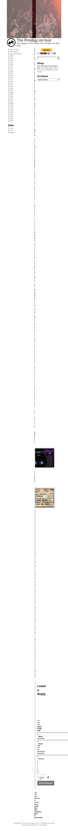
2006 (11, 93)
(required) (40, 741)
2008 (11, 88)
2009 (11, 86)
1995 (11, 112)
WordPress (34, 829)
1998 (11, 106)
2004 (11, 97)
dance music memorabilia (48, 69)
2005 (11, 95)
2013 (11, 78)
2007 (11, 90)
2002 (11, 99)
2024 (11, 58)
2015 (11, 73)
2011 (11, 82)
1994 (11, 114)
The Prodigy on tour (34, 40)
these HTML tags (39, 732)
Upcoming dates (15, 54)
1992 (11, 119)
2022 (11, 62)
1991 (11, 121)
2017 (11, 69)
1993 (11, 116)
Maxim (12, 133)
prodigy (35, 614)
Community (14, 52)
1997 (11, 108)
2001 (11, 101)
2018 (11, 67)
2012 (11, 80)
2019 (11, 65)
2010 (11, 84)
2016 (11, 71)
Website (41, 763)
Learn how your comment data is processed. (38, 815)
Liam (11, 130)
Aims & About (14, 49)
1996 (11, 110)
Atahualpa (43, 829)
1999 (11, 103)
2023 (11, 60)
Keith (11, 128)
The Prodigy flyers (46, 68)
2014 (11, 75)
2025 (11, 56)
